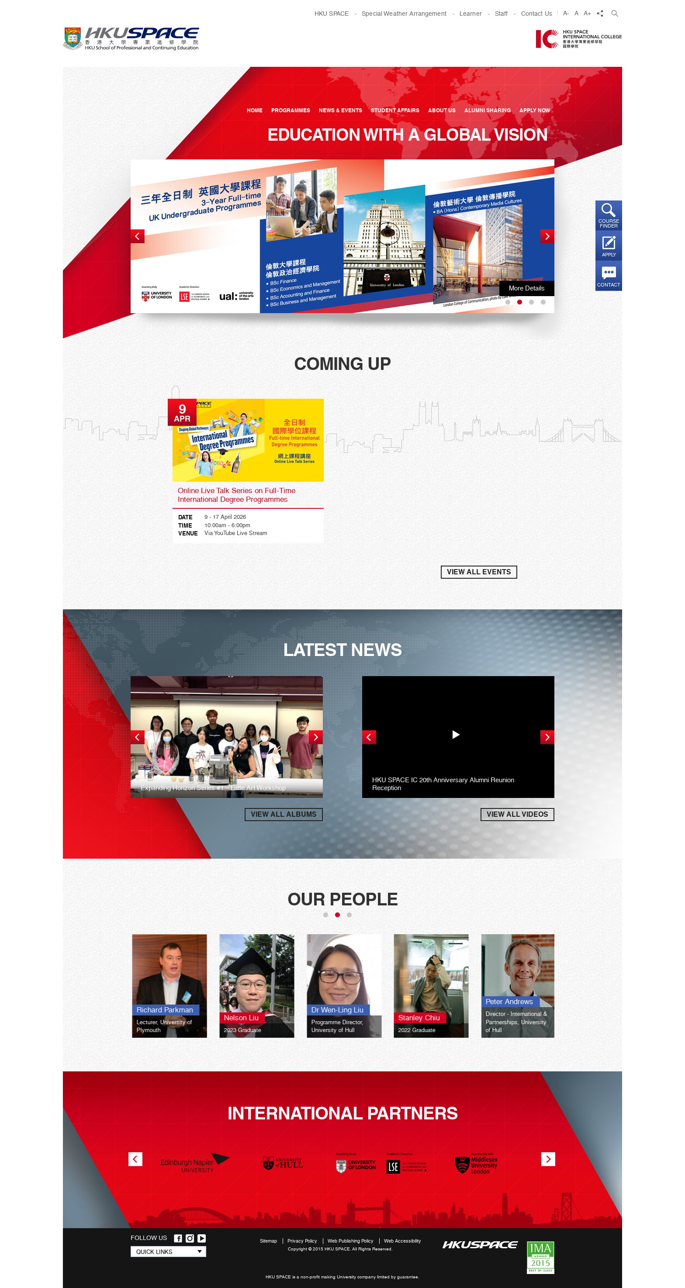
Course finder (609, 223)
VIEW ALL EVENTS (479, 572)
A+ (587, 13)
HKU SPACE (332, 13)
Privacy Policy (302, 1241)
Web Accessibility (402, 1241)
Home (255, 110)
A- (566, 13)
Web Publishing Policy (351, 1241)
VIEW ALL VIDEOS (517, 814)
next (547, 236)
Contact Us (536, 13)
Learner (471, 13)
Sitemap (269, 1241)
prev (138, 236)
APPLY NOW (534, 110)
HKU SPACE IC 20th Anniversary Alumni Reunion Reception (443, 784)
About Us (442, 110)
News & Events (340, 110)
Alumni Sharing (487, 110)
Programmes (290, 110)
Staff (501, 13)
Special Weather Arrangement (404, 13)
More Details (527, 288)
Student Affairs (395, 110)
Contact (608, 285)
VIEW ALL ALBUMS (284, 814)
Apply (609, 255)
